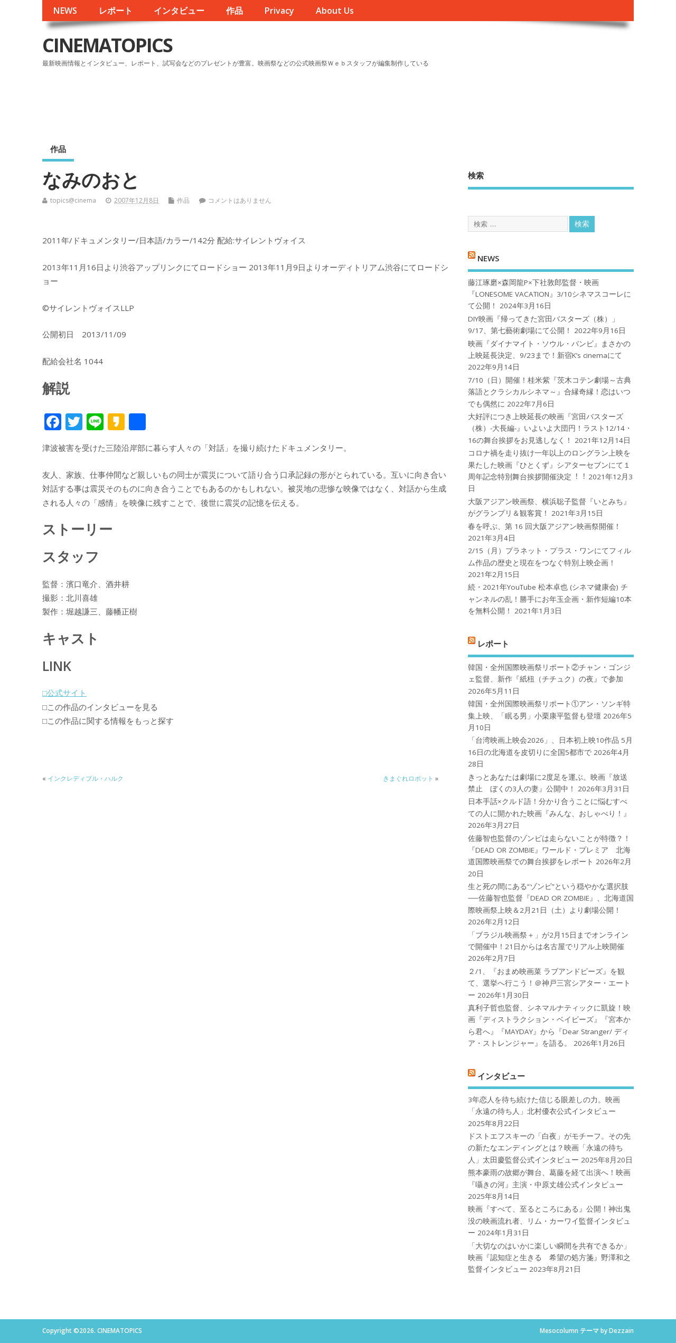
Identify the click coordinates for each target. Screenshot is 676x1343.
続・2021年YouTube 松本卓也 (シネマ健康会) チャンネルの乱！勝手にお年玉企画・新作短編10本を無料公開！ (550, 599)
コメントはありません (239, 200)
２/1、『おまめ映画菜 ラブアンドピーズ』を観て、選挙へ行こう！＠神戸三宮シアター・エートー (549, 983)
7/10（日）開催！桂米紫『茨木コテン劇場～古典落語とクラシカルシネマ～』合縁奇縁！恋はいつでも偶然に (549, 392)
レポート (116, 10)
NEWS (65, 10)
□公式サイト (64, 692)
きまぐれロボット (408, 778)
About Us (335, 10)
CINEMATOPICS (107, 45)
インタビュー (179, 10)
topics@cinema (73, 200)
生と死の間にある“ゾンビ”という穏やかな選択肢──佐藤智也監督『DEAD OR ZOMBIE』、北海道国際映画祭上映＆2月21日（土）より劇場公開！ (550, 898)
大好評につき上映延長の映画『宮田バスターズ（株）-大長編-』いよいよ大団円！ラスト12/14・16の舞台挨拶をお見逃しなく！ (550, 428)
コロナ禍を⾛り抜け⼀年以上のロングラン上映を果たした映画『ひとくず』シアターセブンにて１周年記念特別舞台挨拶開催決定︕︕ (549, 464)
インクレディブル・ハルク (86, 778)
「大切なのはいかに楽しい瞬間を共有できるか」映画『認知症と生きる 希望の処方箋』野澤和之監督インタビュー (549, 1257)
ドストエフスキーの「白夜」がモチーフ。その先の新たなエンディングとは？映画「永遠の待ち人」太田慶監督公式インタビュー (549, 1148)
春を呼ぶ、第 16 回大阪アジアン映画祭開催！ (544, 526)
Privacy (279, 10)
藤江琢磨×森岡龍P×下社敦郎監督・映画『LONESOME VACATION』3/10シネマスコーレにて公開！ (549, 294)
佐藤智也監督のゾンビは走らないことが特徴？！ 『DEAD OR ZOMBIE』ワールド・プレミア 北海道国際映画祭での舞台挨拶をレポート (549, 850)
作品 (234, 10)
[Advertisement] (432, 100)
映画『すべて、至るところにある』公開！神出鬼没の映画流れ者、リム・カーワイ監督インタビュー (549, 1220)
